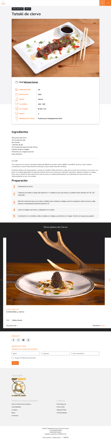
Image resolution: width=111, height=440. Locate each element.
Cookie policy (56, 437)
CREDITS (65, 437)
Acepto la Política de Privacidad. (25, 358)
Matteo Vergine (17, 320)
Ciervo (27, 9)
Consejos (15, 410)
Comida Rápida (62, 413)
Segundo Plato (61, 410)
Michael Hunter (31, 82)
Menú (13, 413)
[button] (108, 3)
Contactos (15, 415)
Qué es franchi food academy (21, 404)
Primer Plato (61, 407)
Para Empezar (18, 9)
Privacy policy (47, 437)
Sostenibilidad (16, 407)
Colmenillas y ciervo (15, 311)
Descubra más (12, 326)
